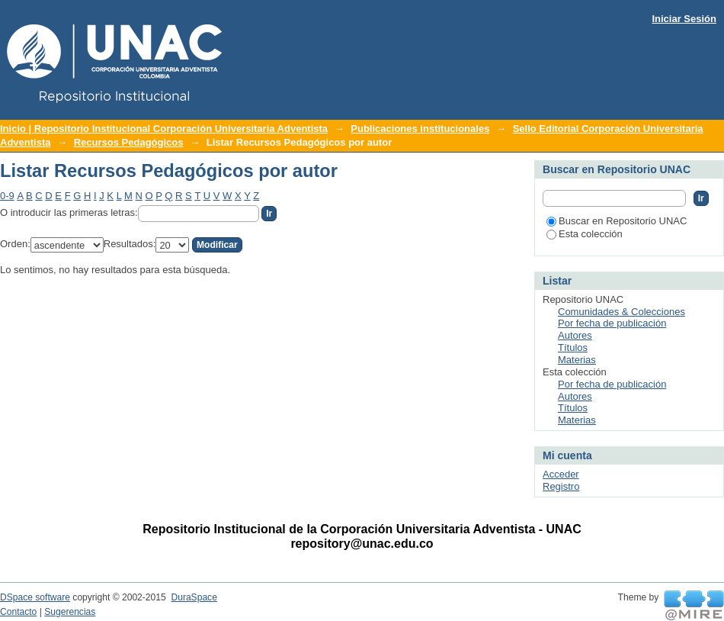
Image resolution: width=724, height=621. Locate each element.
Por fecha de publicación (612, 323)
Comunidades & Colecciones (621, 311)
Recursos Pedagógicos (129, 142)
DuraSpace (193, 597)
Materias (577, 359)
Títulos (573, 347)
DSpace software (35, 597)
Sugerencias (69, 612)
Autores (575, 335)
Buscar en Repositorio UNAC (616, 221)
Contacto (18, 612)
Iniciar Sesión (684, 18)
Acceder (561, 474)
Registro (561, 486)
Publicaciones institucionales (420, 128)
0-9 (7, 195)
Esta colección (584, 234)
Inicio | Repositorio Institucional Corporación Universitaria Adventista (164, 128)
